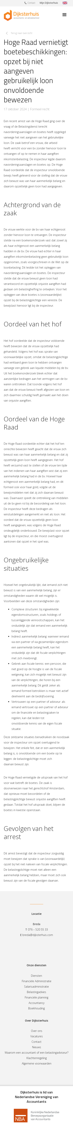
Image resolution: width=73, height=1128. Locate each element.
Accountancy (36, 1003)
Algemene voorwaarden (36, 1063)
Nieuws (36, 1047)
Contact (30, 2)
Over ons (36, 1031)
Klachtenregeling (36, 1058)
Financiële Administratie (36, 981)
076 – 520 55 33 (38, 929)
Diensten (36, 976)
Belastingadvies (36, 992)
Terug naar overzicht (21, 33)
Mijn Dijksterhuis (49, 2)
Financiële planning (36, 997)
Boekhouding (36, 1008)
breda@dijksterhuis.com (37, 935)
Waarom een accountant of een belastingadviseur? (36, 1052)
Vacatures (36, 1036)
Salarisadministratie (36, 986)
